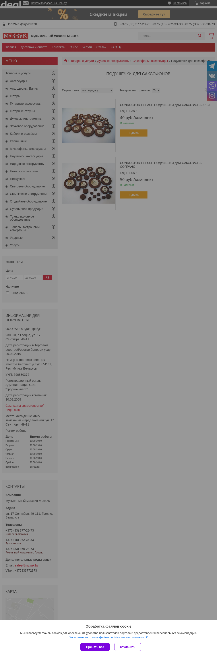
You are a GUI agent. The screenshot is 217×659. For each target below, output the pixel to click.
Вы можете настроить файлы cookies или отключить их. (107, 637)
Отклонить (127, 647)
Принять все (95, 647)
